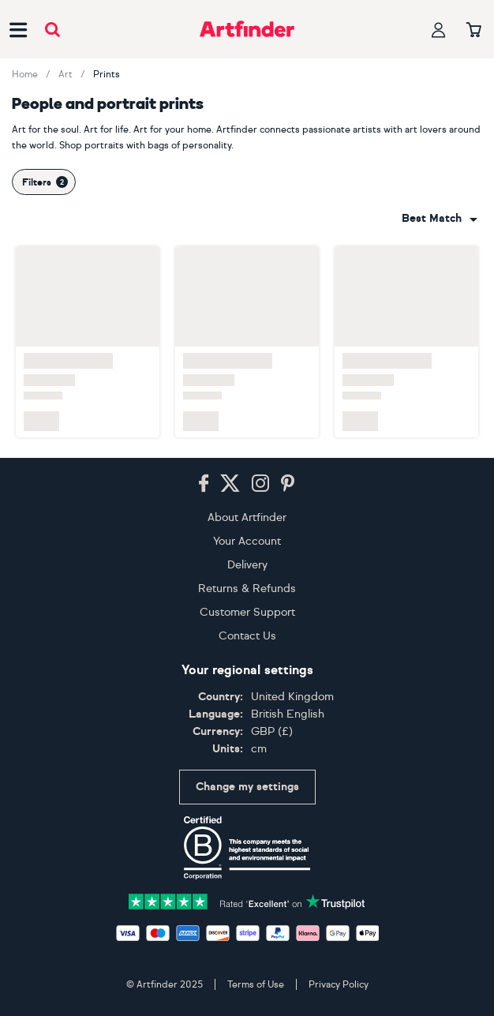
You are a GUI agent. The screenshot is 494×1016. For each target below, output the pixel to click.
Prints (106, 74)
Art (65, 74)
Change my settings (247, 786)
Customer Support (247, 612)
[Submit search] (52, 29)
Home (25, 74)
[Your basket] (474, 31)
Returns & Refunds (247, 588)
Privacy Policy (339, 984)
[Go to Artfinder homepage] (247, 29)
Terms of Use (255, 984)
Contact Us (247, 636)
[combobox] (439, 219)
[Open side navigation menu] (18, 29)
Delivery (247, 565)
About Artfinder (247, 517)
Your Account (247, 541)
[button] (439, 219)
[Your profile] (438, 30)
